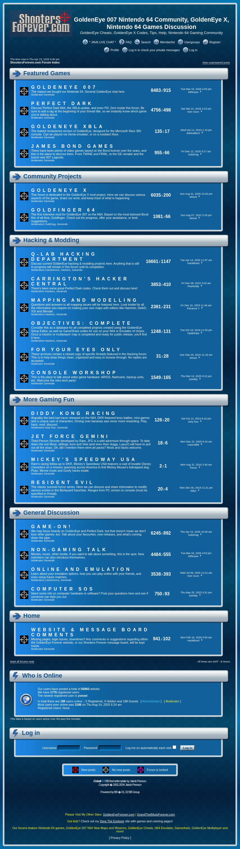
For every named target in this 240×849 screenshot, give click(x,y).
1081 (158, 216)
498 (167, 110)
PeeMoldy (193, 286)
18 (160, 443)
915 (167, 90)
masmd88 (193, 444)
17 (167, 131)
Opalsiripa (193, 333)
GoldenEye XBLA (67, 126)
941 (156, 638)
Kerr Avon (193, 111)
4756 (156, 110)
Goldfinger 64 (64, 210)
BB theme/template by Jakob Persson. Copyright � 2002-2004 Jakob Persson (119, 782)
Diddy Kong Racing (74, 413)
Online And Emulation (81, 569)
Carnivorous (52, 270)
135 (158, 131)
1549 (156, 377)
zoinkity (193, 379)
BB (115, 792)
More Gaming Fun (48, 399)
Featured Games (46, 73)
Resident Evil (62, 482)
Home (31, 615)
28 (166, 356)
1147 (166, 261)
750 (158, 593)
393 (167, 574)
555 (167, 554)
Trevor (193, 467)
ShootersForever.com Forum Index (35, 62)
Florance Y (193, 308)
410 (167, 284)
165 (167, 377)
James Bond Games (73, 146)
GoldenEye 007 (64, 87)
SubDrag (193, 154)
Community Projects (52, 176)
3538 (156, 574)
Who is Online (42, 675)
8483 (156, 90)
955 (158, 152)
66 (166, 152)
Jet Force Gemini (70, 436)
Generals (49, 94)
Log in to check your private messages (154, 50)
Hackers (65, 270)
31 (158, 356)
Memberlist (167, 42)
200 (167, 195)
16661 (152, 261)
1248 (156, 331)
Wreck (193, 197)
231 (167, 306)
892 (167, 533)
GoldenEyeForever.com (119, 814)
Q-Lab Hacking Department (64, 257)
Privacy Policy (120, 837)
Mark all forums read (22, 661)
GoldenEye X (60, 190)
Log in (193, 50)
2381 (156, 306)
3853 (156, 284)
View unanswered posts (216, 62)
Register (215, 42)
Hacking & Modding (51, 240)
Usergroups (192, 42)
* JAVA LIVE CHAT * (102, 42)
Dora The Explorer (112, 821)
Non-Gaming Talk (69, 549)
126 (158, 419)
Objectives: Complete (81, 323)
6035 (156, 195)
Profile (114, 50)
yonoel (82, 695)
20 (166, 419)
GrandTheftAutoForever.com (156, 814)
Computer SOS (63, 589)
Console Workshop (74, 372)
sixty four (50, 427)
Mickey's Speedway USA (84, 459)
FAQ (129, 42)
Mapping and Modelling (85, 300)
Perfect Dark (62, 103)
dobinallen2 (193, 133)
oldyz (193, 490)
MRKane (193, 92)
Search (146, 42)
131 (167, 331)
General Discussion (51, 512)
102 (167, 638)
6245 (156, 533)
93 (167, 593)
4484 (156, 554)
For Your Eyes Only (76, 349)
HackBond (193, 263)
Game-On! (52, 526)
